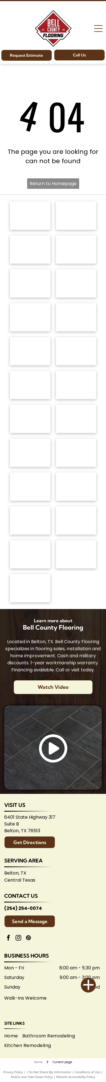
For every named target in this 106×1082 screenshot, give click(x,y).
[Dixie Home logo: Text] (76, 283)
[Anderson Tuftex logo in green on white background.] (30, 215)
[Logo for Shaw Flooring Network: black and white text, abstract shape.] (30, 588)
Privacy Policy (13, 1072)
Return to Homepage (53, 183)
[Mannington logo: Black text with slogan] (30, 351)
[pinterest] (28, 938)
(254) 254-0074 (23, 908)
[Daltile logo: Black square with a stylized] (76, 385)
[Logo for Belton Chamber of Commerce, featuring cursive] (76, 520)
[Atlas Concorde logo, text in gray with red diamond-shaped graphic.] (30, 385)
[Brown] (76, 453)
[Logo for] (76, 317)
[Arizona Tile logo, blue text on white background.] (30, 520)
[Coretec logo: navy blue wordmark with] (76, 351)
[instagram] (18, 938)
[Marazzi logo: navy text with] (30, 453)
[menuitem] (13, 1036)
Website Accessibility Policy (75, 1077)
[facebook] (8, 938)
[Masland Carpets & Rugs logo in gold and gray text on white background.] (30, 283)
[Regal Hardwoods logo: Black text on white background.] (30, 317)
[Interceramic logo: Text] (76, 419)
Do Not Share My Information (50, 1072)
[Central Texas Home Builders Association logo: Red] (76, 554)
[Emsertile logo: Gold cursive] (30, 419)
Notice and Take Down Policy (32, 1077)
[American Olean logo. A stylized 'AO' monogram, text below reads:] (76, 486)
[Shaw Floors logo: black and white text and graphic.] (30, 249)
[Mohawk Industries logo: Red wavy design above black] (76, 215)
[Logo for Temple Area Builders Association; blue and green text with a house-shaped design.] (30, 554)
